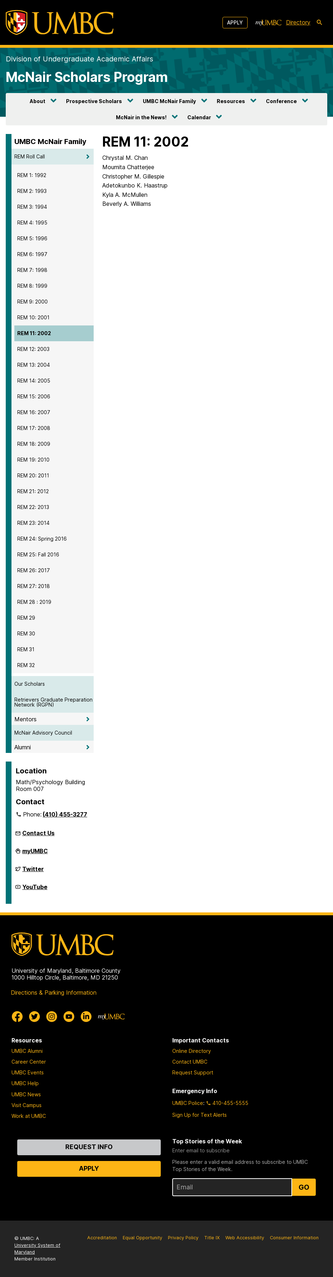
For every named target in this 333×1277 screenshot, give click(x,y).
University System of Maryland (37, 1249)
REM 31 (25, 649)
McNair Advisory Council (43, 733)
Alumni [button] (22, 747)
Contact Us (38, 833)
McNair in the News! (141, 117)
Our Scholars (29, 684)
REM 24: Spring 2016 (42, 539)
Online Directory (191, 1051)
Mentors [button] (25, 719)
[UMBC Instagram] (52, 1016)
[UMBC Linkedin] (86, 1016)
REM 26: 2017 (33, 570)
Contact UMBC (189, 1062)
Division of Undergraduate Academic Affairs (79, 59)
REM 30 (26, 633)
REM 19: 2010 (33, 460)
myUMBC (35, 854)
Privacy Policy (183, 1237)
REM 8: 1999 (32, 286)
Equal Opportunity (142, 1237)
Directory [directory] (298, 22)
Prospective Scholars (94, 101)
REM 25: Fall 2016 (38, 554)
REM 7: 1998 (32, 270)
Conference (281, 101)
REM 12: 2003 (33, 349)
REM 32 (26, 665)
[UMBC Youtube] (69, 1016)
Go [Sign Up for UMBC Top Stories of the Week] (304, 1187)
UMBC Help (25, 1083)
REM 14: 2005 (33, 381)
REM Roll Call (29, 156)
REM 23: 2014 (33, 523)
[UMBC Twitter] (34, 1016)
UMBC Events (27, 1072)
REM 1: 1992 (31, 175)
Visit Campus (26, 1105)
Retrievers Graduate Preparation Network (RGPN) (53, 702)
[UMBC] (59, 22)
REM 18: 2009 (33, 444)
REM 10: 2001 (33, 317)
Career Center (28, 1062)
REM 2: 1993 (32, 191)
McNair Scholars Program (87, 77)
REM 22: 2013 (33, 507)
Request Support (192, 1072)
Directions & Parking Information (54, 992)
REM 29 (26, 618)
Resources (231, 101)
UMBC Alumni (27, 1051)
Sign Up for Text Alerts (199, 1115)
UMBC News (26, 1094)
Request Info (89, 1147)
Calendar (199, 117)
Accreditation (102, 1237)
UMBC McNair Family (169, 101)
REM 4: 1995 (32, 222)
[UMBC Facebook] (17, 1016)
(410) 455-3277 (65, 814)
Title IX (212, 1237)
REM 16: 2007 (33, 412)
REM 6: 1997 (32, 254)
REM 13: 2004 (33, 365)
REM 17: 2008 (33, 428)
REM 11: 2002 (34, 333)
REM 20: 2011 (33, 475)
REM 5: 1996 (32, 238)
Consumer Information (294, 1237)
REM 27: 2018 (33, 586)
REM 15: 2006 (33, 396)
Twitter (33, 872)
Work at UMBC (28, 1116)
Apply (235, 22)
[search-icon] (319, 23)
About (37, 101)
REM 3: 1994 (32, 207)
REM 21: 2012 (33, 491)
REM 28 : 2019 (34, 602)
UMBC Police (187, 1103)
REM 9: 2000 (32, 302)
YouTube (34, 890)
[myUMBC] (268, 23)
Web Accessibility (244, 1237)
